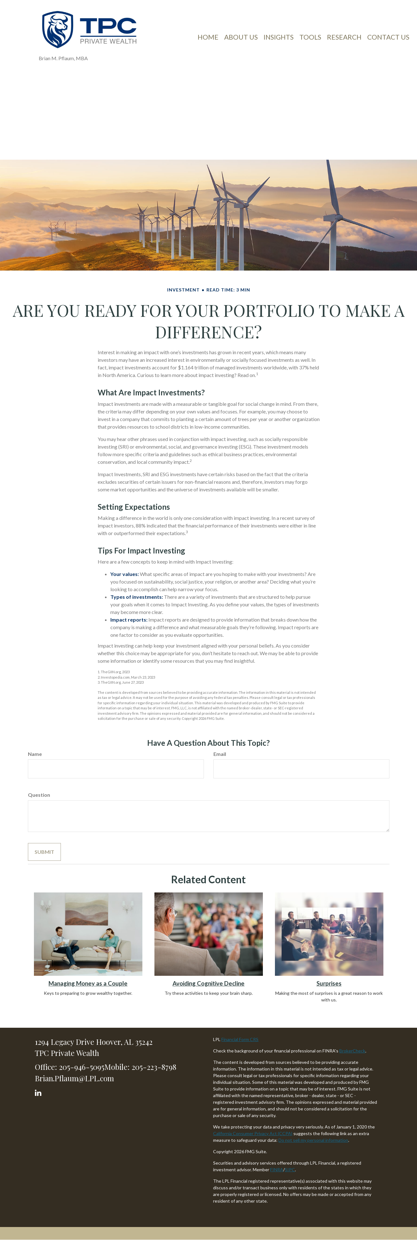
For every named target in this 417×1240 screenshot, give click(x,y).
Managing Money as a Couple (88, 983)
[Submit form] (44, 852)
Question (39, 795)
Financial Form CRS (239, 1039)
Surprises (329, 983)
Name (35, 754)
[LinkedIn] (39, 1091)
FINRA (276, 1169)
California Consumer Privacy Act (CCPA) (252, 1133)
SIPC (290, 1169)
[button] (241, 39)
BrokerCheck (352, 1050)
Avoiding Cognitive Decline (208, 983)
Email (219, 754)
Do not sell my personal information (313, 1140)
